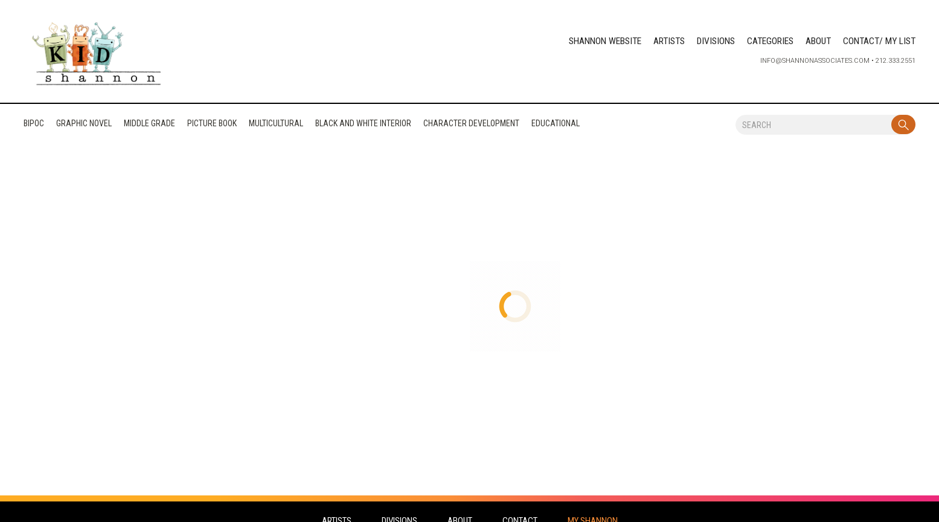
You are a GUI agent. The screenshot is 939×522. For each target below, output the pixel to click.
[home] (97, 55)
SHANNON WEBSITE (605, 41)
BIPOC (34, 125)
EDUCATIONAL (555, 125)
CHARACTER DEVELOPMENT (471, 125)
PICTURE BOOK (212, 125)
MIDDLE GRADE (149, 125)
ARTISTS (669, 41)
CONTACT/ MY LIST (879, 41)
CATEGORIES (770, 41)
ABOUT (818, 41)
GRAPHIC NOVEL (84, 125)
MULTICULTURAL (276, 125)
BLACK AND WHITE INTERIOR (363, 125)
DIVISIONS (716, 41)
